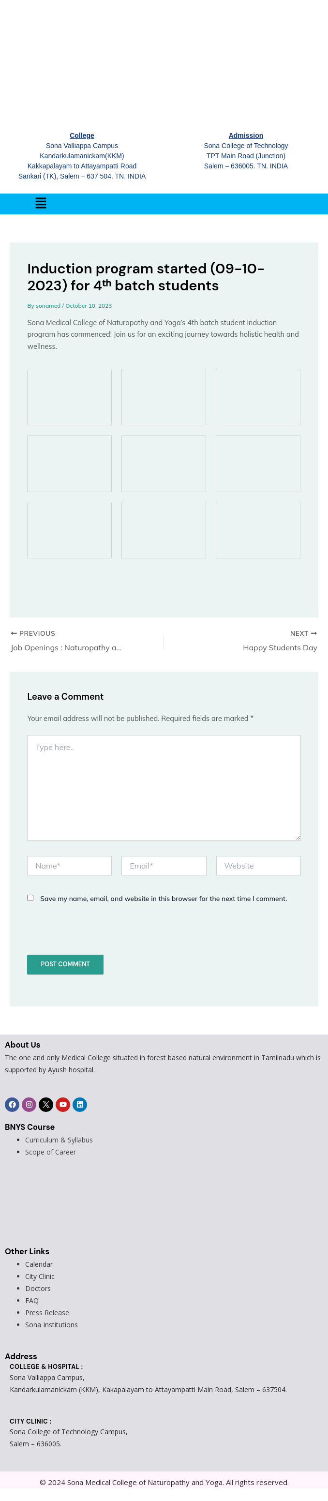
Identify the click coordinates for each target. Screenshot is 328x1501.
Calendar (39, 1264)
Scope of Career (50, 1151)
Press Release (47, 1312)
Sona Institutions (51, 1324)
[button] (41, 204)
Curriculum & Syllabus (59, 1139)
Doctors (38, 1288)
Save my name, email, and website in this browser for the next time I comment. (163, 898)
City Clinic (40, 1276)
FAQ (32, 1300)
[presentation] (93, 934)
